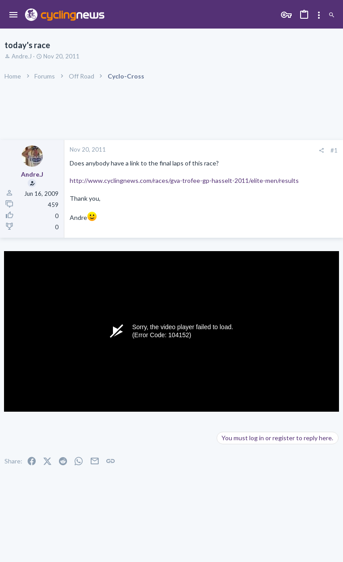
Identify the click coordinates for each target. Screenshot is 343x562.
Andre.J (22, 56)
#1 (334, 150)
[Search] (332, 15)
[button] (13, 15)
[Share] (321, 150)
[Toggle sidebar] (319, 15)
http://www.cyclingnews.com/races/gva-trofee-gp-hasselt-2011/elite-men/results (184, 180)
